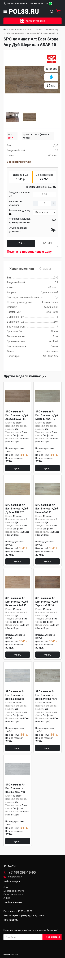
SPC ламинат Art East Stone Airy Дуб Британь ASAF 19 (46, 415)
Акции (6, 898)
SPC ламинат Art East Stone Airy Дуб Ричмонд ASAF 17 (16, 602)
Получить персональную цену (29, 251)
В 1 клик (48, 243)
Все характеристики (19, 161)
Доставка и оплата (13, 891)
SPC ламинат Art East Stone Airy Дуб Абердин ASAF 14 (16, 415)
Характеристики (22, 268)
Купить (21, 243)
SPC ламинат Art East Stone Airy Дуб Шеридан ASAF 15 (32, 33)
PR (16, 955)
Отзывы (45, 268)
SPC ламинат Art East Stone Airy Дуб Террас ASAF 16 (46, 602)
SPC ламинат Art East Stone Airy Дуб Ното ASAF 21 (46, 509)
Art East (39, 30)
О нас (6, 887)
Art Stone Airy (52, 30)
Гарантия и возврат (14, 894)
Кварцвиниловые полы (20, 30)
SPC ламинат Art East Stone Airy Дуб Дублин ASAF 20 (16, 509)
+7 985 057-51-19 (39, 3)
